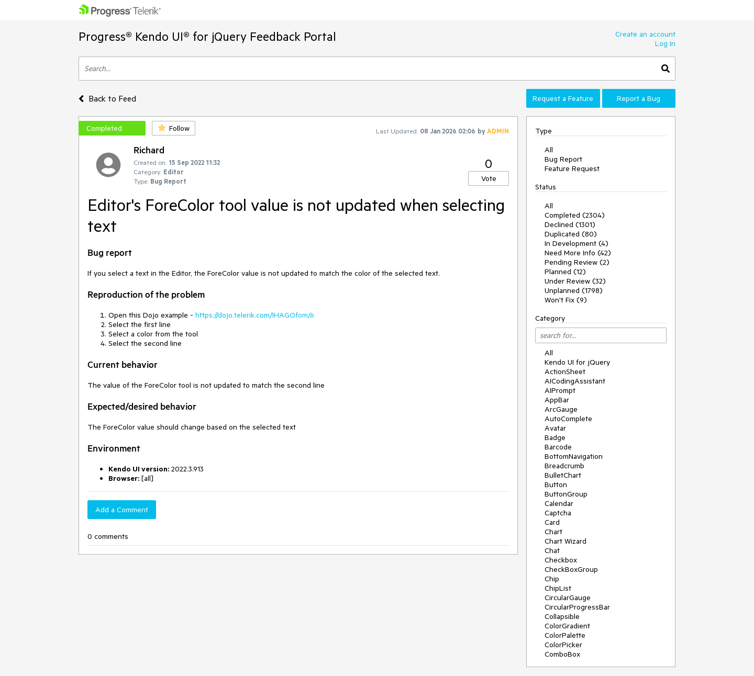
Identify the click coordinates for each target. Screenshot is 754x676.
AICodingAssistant (575, 381)
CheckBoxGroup (571, 569)
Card (552, 522)
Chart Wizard (565, 541)
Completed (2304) (575, 215)
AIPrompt (560, 390)
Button (556, 484)
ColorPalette (565, 635)
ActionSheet (565, 371)
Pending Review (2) (577, 262)
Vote (488, 178)
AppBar (557, 399)
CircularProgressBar (577, 607)
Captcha (558, 512)
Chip (552, 578)
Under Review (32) (575, 281)
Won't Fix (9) (566, 300)
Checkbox (561, 560)
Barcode (558, 447)
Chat (552, 550)
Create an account (645, 34)
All (549, 149)
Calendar (559, 503)
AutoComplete (568, 418)
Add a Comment (121, 509)
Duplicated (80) (571, 234)
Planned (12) (565, 271)
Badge (555, 437)
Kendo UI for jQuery (577, 362)
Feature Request (572, 168)
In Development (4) (576, 243)
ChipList (558, 588)
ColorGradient (567, 625)
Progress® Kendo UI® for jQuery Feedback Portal (207, 36)
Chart (553, 531)
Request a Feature (563, 98)
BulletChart (563, 475)
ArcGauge (561, 409)
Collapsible (562, 616)
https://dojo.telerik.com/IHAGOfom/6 (254, 315)
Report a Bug (638, 98)
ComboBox (562, 654)
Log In (665, 43)
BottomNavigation (574, 456)
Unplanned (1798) (574, 290)
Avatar (555, 428)
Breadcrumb (564, 465)
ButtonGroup (566, 494)
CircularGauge (568, 597)
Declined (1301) (570, 224)
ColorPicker (563, 644)
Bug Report (563, 159)
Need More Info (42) (578, 252)
